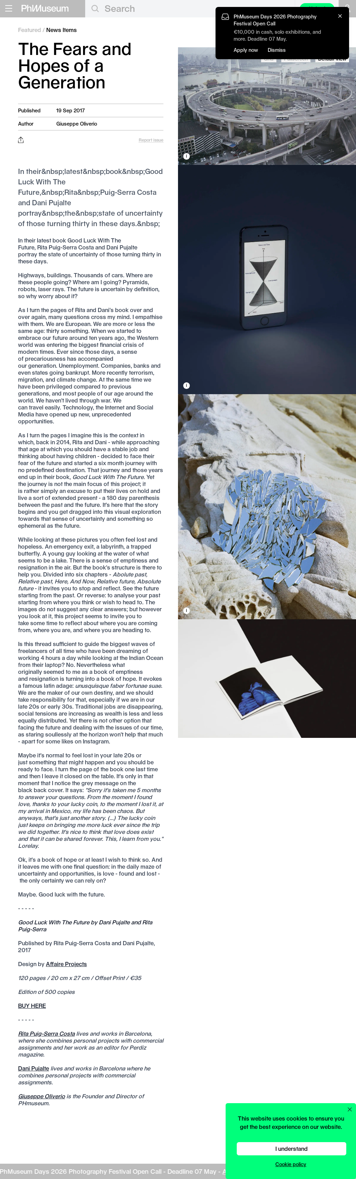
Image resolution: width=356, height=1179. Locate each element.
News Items (61, 29)
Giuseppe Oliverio (76, 124)
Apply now (246, 50)
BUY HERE (32, 1005)
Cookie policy (290, 1164)
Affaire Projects (66, 964)
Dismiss (277, 50)
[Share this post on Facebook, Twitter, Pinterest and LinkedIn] (20, 140)
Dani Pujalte (33, 1068)
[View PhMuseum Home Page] (45, 8)
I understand (291, 1148)
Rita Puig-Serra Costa (46, 1033)
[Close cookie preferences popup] (349, 1109)
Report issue (151, 139)
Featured (29, 29)
